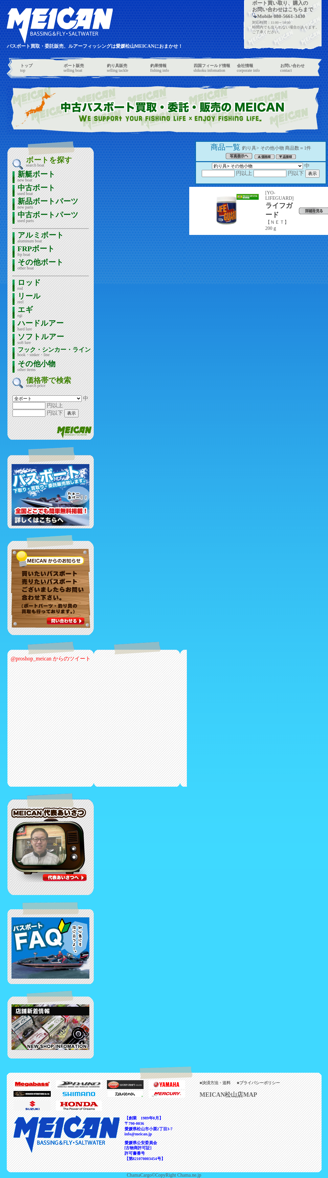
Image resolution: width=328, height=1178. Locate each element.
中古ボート (37, 190)
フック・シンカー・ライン (54, 352)
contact (292, 68)
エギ (25, 312)
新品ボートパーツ (48, 204)
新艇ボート (37, 176)
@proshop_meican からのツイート (51, 658)
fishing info (159, 68)
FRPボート (36, 251)
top (26, 68)
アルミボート (41, 237)
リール (29, 298)
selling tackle (118, 68)
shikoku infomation (212, 68)
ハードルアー (41, 325)
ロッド (29, 285)
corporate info (248, 68)
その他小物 (37, 366)
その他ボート (41, 264)
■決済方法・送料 (215, 1083)
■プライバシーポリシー (258, 1083)
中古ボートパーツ (48, 217)
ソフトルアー (41, 339)
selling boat (74, 68)
